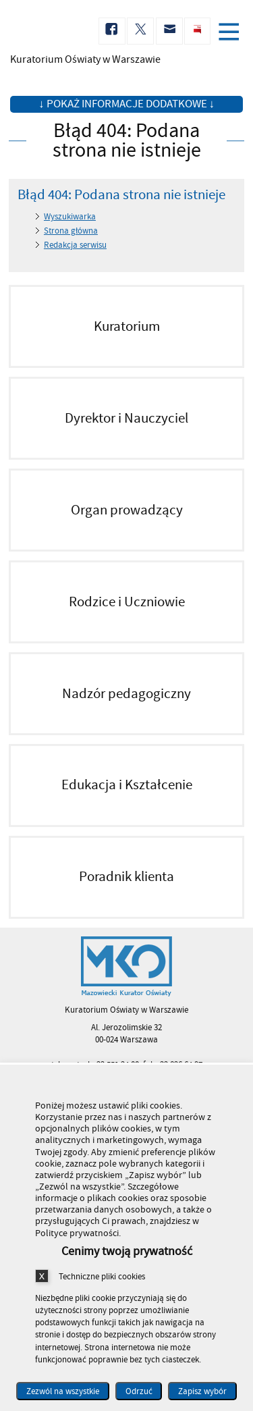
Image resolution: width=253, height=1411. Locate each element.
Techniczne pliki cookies (102, 1276)
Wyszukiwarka (70, 216)
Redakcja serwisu (75, 245)
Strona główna (71, 230)
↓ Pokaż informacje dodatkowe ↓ (126, 104)
